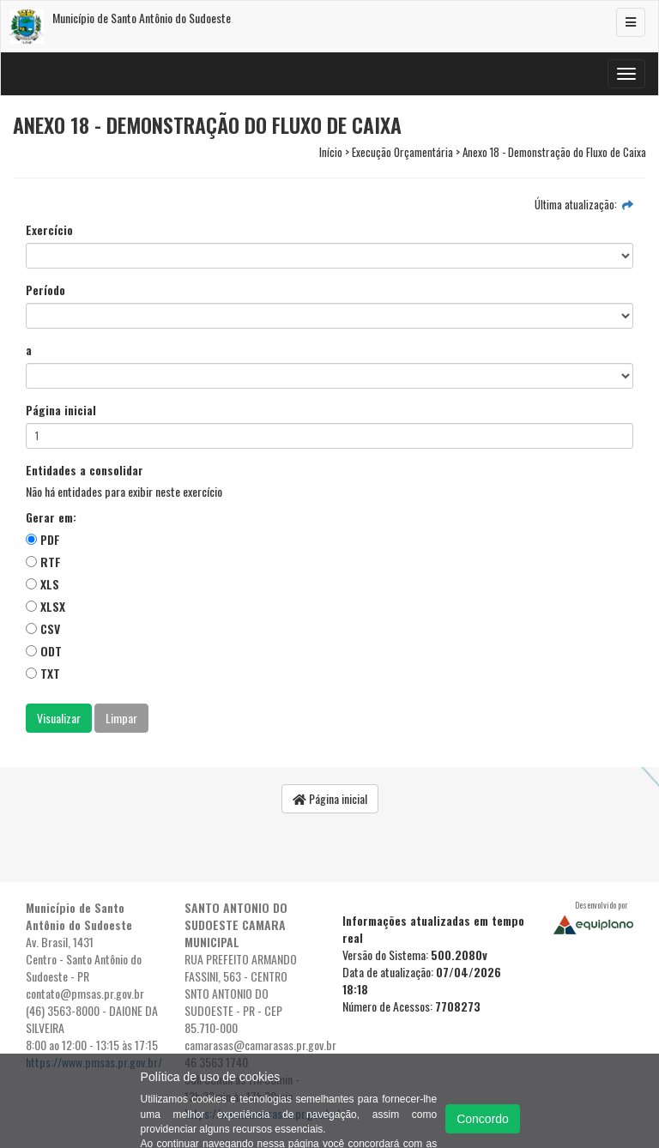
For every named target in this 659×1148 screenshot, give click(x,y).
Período (45, 290)
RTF (43, 562)
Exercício (49, 230)
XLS (42, 584)
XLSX (45, 606)
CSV (43, 628)
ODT (44, 651)
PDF (43, 539)
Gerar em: (51, 517)
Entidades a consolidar (84, 470)
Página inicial (61, 410)
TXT (43, 673)
